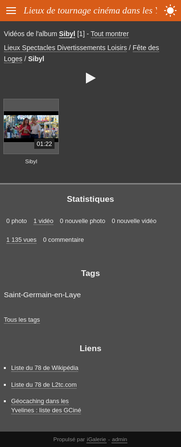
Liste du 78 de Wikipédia (44, 367)
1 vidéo (43, 220)
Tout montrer (110, 34)
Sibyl (67, 34)
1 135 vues (21, 239)
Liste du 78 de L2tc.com (44, 384)
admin (119, 439)
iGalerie (96, 439)
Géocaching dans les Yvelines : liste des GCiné (46, 405)
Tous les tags (22, 319)
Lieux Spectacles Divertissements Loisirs (65, 48)
